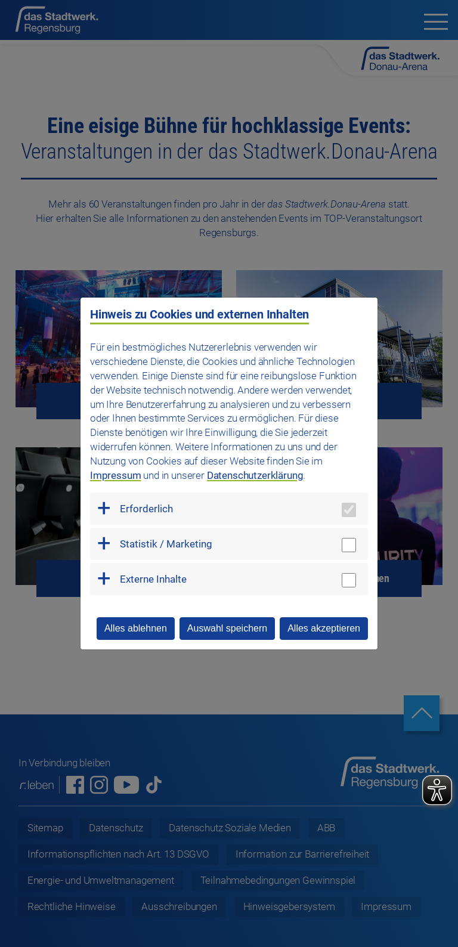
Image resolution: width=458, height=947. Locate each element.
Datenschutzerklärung (255, 475)
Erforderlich (146, 509)
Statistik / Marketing (166, 544)
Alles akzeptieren (323, 628)
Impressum (115, 475)
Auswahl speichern (227, 628)
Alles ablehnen (135, 628)
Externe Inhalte (153, 579)
